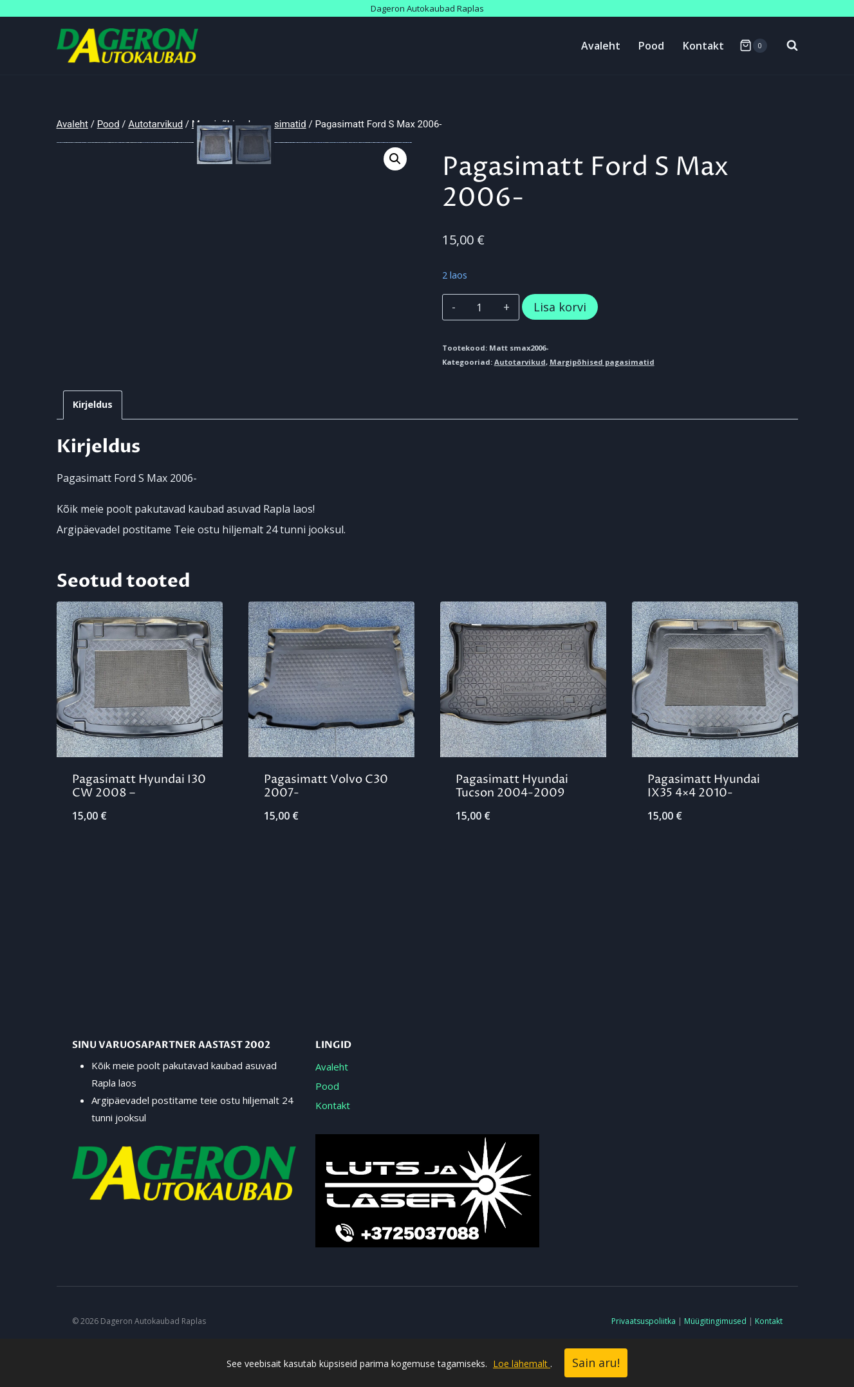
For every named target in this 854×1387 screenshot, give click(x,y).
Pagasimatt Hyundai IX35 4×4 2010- (703, 853)
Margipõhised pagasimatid (602, 362)
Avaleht (600, 46)
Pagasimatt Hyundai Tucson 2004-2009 (512, 853)
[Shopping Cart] (752, 46)
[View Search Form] (786, 45)
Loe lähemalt (521, 1363)
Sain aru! (596, 1362)
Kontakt (703, 46)
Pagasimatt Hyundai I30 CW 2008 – (139, 853)
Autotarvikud (520, 362)
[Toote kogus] (479, 307)
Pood (651, 46)
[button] (395, 158)
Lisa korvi (560, 307)
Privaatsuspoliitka (643, 1321)
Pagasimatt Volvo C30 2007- (326, 853)
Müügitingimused (715, 1321)
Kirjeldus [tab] (93, 471)
